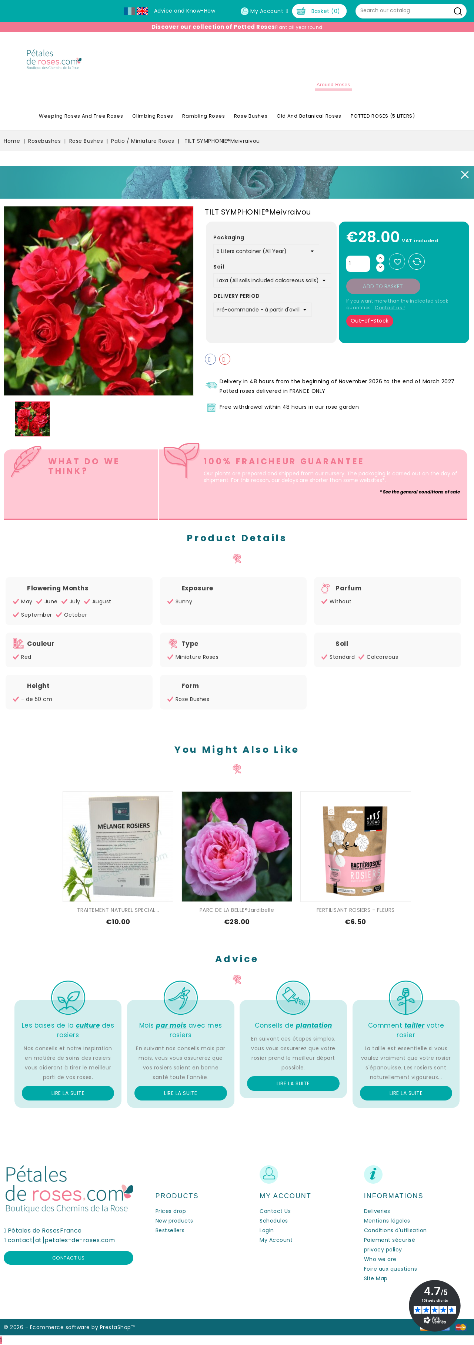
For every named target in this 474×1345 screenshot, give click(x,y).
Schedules (274, 1220)
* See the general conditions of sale (420, 492)
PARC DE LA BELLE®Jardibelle (237, 910)
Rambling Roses (203, 115)
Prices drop (171, 1211)
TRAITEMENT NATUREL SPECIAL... (118, 910)
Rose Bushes (251, 115)
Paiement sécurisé (389, 1240)
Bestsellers (170, 1230)
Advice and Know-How (185, 10)
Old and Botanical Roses (309, 115)
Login (267, 1230)
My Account (276, 1240)
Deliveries (377, 1211)
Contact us (68, 1257)
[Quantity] (358, 264)
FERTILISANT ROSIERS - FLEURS (356, 910)
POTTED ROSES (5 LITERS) (383, 115)
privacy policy (383, 1249)
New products (174, 1220)
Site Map (376, 1278)
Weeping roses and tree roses (81, 115)
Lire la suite (68, 1093)
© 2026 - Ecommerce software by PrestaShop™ (69, 1327)
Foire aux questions (390, 1268)
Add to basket (383, 286)
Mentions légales (387, 1220)
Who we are (380, 1259)
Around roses (333, 84)
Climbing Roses (152, 115)
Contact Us (275, 1211)
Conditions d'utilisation (395, 1230)
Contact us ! (390, 307)
